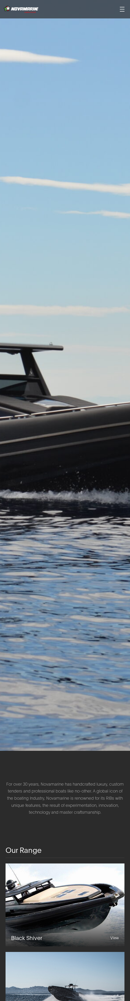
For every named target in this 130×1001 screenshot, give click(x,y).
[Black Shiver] (65, 905)
